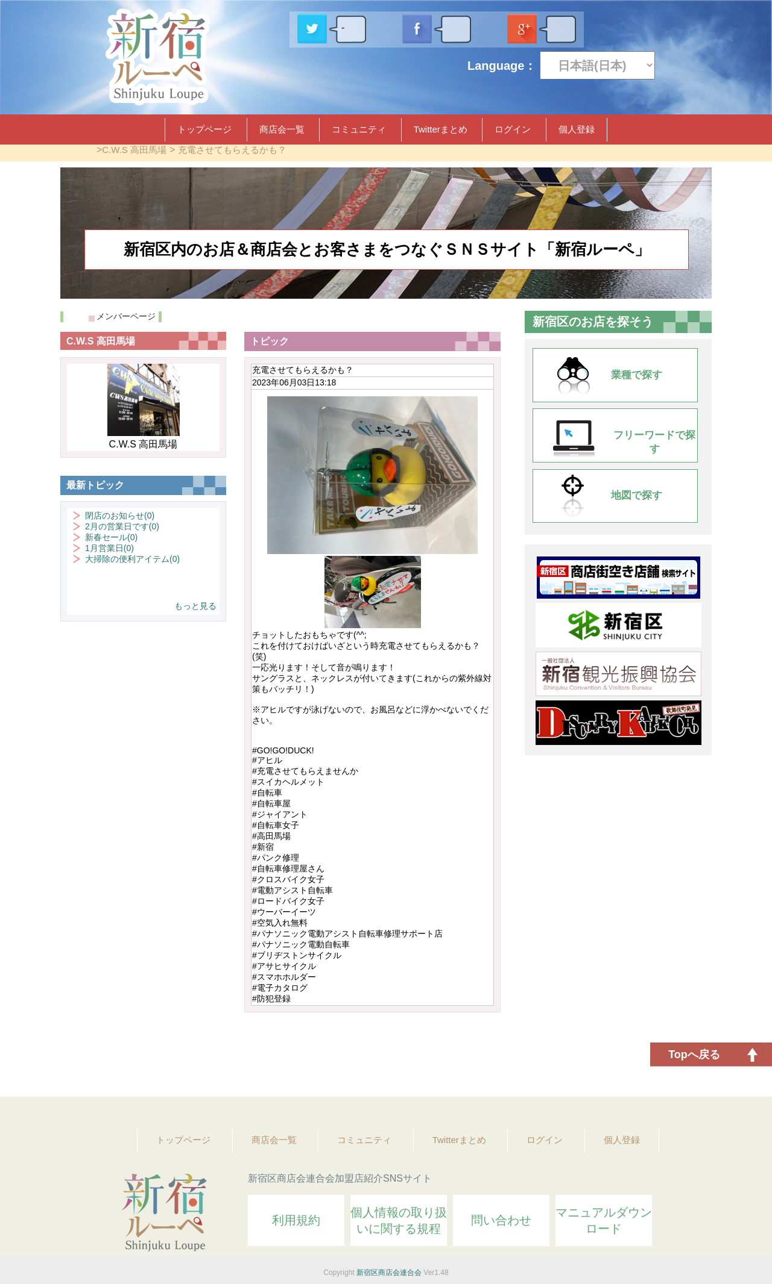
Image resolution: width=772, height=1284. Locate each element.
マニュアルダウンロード (603, 1220)
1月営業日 (109, 548)
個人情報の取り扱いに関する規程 (398, 1220)
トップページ (204, 129)
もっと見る (195, 606)
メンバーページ (126, 316)
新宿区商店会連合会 (389, 1272)
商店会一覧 (282, 129)
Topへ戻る (694, 1055)
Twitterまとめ (440, 129)
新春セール (111, 537)
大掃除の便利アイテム (132, 559)
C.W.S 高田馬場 (134, 150)
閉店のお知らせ (119, 515)
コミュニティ (359, 129)
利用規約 (296, 1220)
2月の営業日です (122, 526)
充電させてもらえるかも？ (232, 150)
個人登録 (576, 129)
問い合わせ (501, 1220)
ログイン (513, 129)
